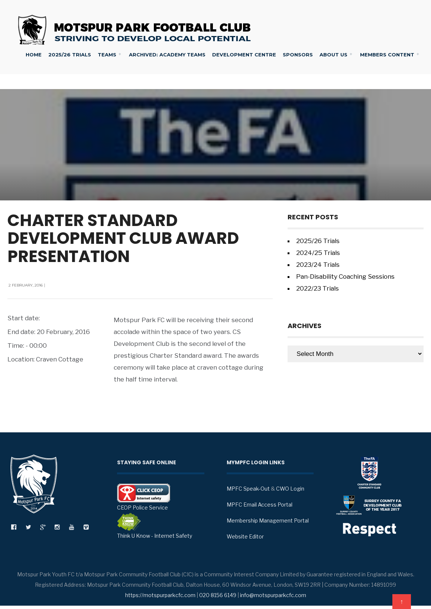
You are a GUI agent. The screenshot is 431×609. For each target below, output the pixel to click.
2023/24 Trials (318, 264)
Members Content (387, 55)
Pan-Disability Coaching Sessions (345, 276)
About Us (333, 55)
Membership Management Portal (268, 520)
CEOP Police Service (143, 497)
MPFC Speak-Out (248, 488)
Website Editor (245, 536)
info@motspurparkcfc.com (273, 595)
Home (34, 55)
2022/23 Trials (317, 288)
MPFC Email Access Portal (259, 504)
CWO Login (290, 488)
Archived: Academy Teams (167, 55)
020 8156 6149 (217, 595)
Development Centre (244, 55)
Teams (107, 55)
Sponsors (298, 55)
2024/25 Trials (318, 252)
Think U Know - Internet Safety (154, 526)
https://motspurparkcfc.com (160, 595)
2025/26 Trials (69, 55)
